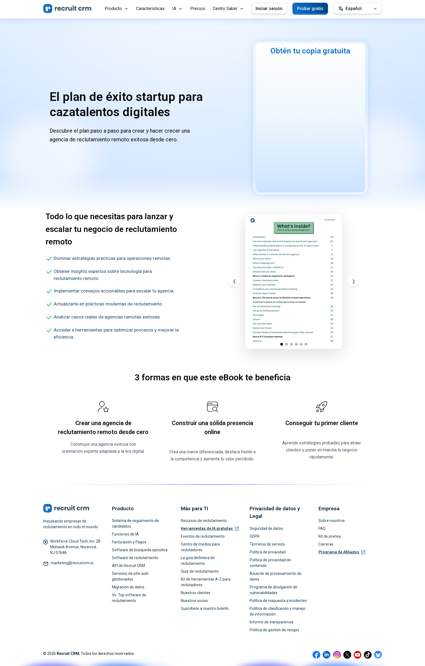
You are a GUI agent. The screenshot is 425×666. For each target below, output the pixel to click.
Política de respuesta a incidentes (278, 600)
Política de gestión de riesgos (274, 630)
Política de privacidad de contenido (270, 563)
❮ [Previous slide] (234, 281)
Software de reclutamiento (135, 558)
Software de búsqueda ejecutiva (140, 550)
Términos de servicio (267, 544)
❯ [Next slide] (353, 281)
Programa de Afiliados (341, 552)
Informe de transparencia (271, 622)
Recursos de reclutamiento (204, 520)
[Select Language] (357, 9)
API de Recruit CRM (128, 565)
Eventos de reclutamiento (203, 536)
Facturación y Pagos (129, 542)
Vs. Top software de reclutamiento (129, 598)
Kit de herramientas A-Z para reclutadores (205, 582)
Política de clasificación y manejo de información (277, 611)
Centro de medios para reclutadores (200, 547)
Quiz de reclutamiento (200, 571)
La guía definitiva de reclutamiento (198, 561)
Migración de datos (128, 587)
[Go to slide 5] (301, 344)
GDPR (254, 536)
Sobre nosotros (331, 520)
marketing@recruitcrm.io (72, 563)
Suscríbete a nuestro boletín (205, 608)
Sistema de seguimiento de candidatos (135, 523)
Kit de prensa (329, 536)
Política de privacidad (268, 552)
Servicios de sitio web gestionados (130, 576)
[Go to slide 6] (306, 344)
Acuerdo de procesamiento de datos (275, 576)
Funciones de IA (125, 534)
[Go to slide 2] (286, 344)
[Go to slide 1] (281, 344)
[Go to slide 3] (291, 344)
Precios (197, 8)
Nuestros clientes (195, 593)
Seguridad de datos (266, 528)
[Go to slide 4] (296, 344)
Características (150, 8)
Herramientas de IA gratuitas (210, 528)
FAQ (322, 528)
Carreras (325, 544)
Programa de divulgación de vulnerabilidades (273, 590)
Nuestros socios (194, 600)
